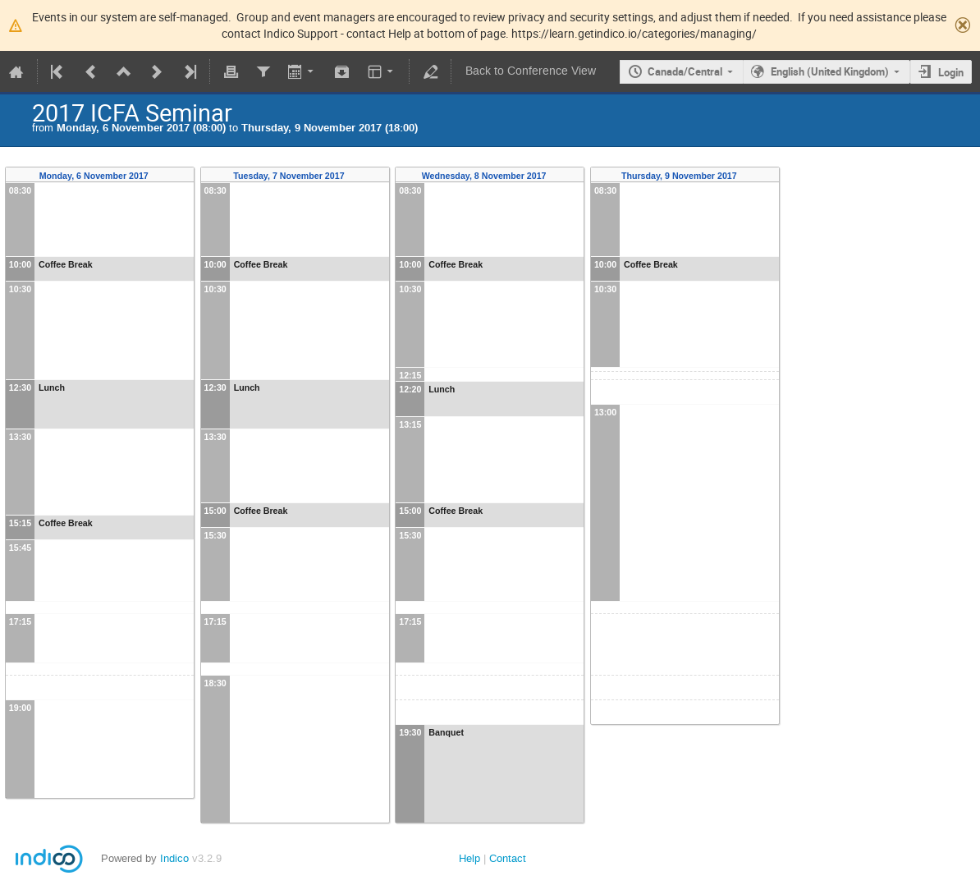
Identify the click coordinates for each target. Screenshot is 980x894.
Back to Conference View (530, 71)
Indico (174, 858)
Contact (507, 858)
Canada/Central (685, 71)
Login (951, 72)
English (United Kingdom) (830, 71)
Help (469, 858)
